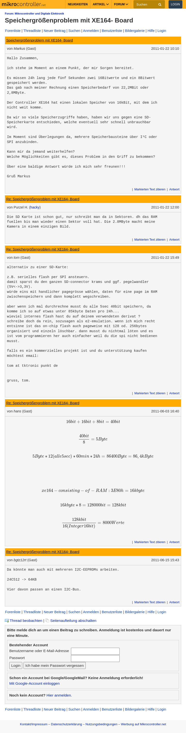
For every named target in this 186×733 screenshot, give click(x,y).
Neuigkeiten (78, 4)
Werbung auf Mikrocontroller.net (143, 724)
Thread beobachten (23, 620)
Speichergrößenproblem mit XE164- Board (39, 40)
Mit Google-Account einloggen (34, 683)
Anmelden (91, 31)
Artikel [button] (101, 4)
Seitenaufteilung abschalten (70, 620)
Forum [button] (121, 4)
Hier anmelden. (59, 695)
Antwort (174, 189)
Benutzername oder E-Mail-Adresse (39, 651)
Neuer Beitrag (55, 31)
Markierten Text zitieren (149, 189)
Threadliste (32, 31)
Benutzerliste (112, 31)
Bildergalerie (135, 31)
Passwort (17, 658)
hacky (34, 207)
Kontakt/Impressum (33, 724)
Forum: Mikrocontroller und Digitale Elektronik (34, 13)
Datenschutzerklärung (66, 724)
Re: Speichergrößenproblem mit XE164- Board (42, 199)
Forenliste (13, 31)
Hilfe (151, 31)
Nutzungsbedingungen (101, 724)
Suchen (74, 31)
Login (175, 4)
